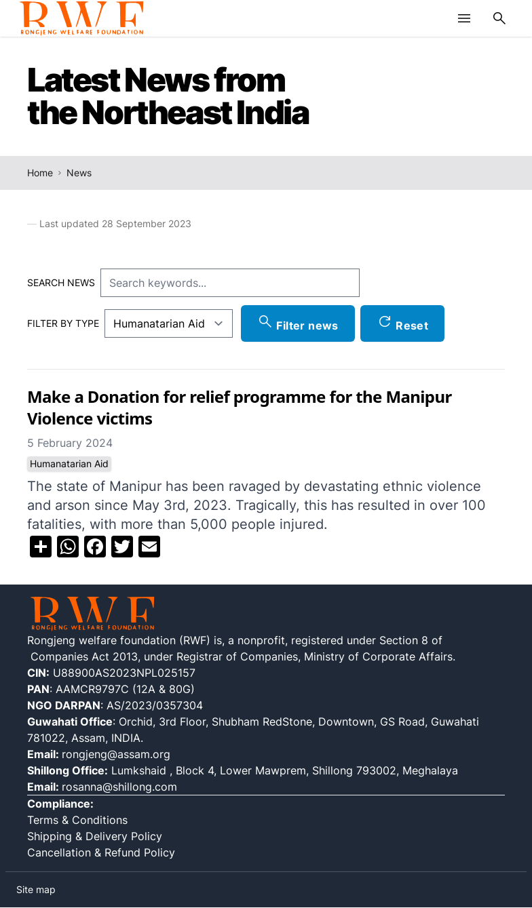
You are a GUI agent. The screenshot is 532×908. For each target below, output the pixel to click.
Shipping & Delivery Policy (96, 836)
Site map (36, 889)
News (79, 172)
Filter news (298, 322)
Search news (61, 282)
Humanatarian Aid (69, 463)
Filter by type (63, 323)
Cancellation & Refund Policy (101, 852)
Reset (402, 322)
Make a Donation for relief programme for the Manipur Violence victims (239, 407)
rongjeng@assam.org (116, 754)
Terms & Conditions (77, 820)
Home (40, 172)
